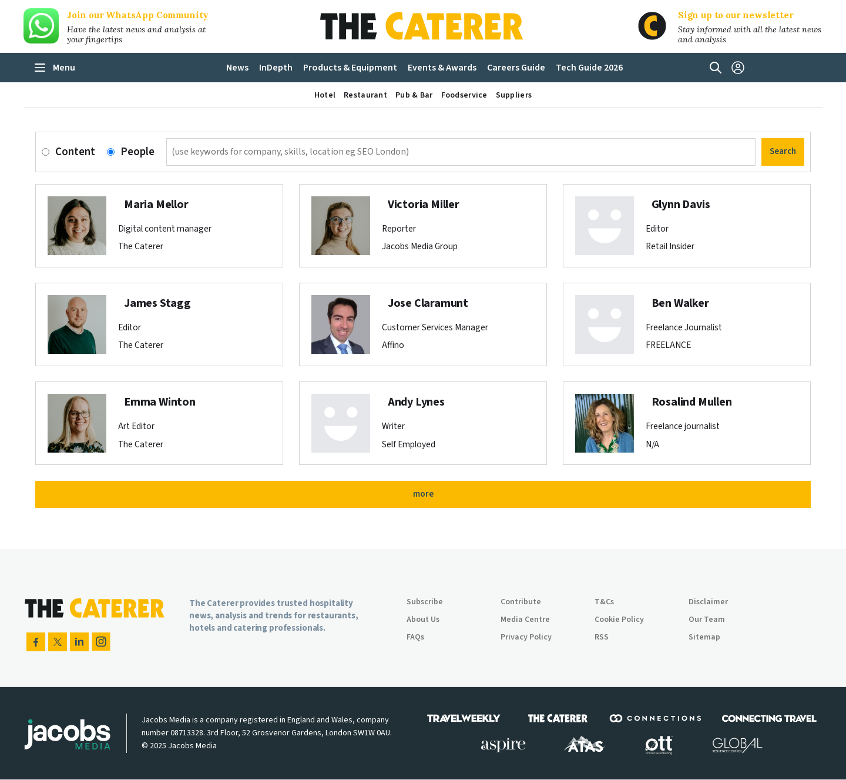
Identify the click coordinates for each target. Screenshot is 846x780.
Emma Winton (160, 402)
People (137, 152)
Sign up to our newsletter (736, 15)
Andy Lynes (416, 402)
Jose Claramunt (428, 303)
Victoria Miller (423, 204)
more (423, 494)
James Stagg (157, 303)
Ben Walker (680, 303)
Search (783, 151)
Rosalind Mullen (692, 402)
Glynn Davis (681, 204)
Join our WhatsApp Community (138, 15)
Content (75, 152)
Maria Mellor (156, 204)
